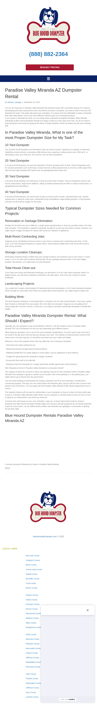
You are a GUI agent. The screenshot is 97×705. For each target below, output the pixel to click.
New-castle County (33, 648)
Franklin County (32, 679)
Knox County (31, 692)
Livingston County (33, 560)
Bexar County (31, 565)
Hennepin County (32, 604)
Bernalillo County (32, 579)
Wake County (31, 623)
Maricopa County (32, 639)
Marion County (31, 588)
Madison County (32, 618)
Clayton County (32, 653)
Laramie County (32, 697)
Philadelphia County (34, 662)
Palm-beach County (33, 613)
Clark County (31, 674)
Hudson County (32, 595)
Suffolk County (31, 574)
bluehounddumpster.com (44, 536)
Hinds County (31, 635)
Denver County (32, 609)
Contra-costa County (34, 569)
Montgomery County (34, 627)
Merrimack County (33, 667)
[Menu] (48, 79)
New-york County (32, 556)
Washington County (33, 683)
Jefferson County (32, 658)
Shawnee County (32, 644)
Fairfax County (31, 600)
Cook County (31, 583)
